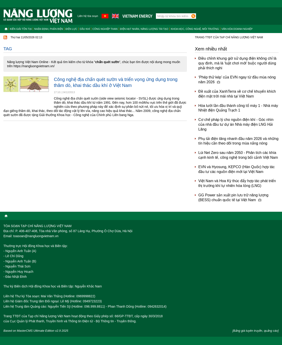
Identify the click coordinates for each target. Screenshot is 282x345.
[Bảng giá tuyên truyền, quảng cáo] (255, 330)
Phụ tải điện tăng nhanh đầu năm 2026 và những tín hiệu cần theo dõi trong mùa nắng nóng (238, 141)
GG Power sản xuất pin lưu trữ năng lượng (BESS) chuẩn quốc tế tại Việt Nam (233, 197)
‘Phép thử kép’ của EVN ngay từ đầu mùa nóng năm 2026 (237, 79)
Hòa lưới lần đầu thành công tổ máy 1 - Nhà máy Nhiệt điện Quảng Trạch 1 (238, 108)
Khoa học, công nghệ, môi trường (195, 29)
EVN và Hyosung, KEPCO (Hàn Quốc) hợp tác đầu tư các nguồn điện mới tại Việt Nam (236, 169)
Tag (7, 48)
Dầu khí (85, 29)
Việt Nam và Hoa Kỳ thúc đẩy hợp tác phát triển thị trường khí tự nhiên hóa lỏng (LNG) (237, 183)
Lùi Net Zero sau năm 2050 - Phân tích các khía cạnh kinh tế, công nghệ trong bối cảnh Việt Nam (238, 155)
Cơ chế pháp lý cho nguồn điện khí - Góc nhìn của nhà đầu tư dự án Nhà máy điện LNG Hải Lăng (236, 124)
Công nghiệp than (105, 29)
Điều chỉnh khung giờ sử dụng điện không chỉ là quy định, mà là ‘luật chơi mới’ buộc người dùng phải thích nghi (237, 63)
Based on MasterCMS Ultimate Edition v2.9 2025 (35, 330)
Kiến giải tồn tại (21, 29)
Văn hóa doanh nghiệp (237, 29)
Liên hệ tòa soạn (87, 16)
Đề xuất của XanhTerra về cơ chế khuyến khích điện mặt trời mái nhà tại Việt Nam (237, 93)
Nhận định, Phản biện (48, 29)
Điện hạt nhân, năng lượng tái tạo (144, 29)
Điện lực (71, 29)
